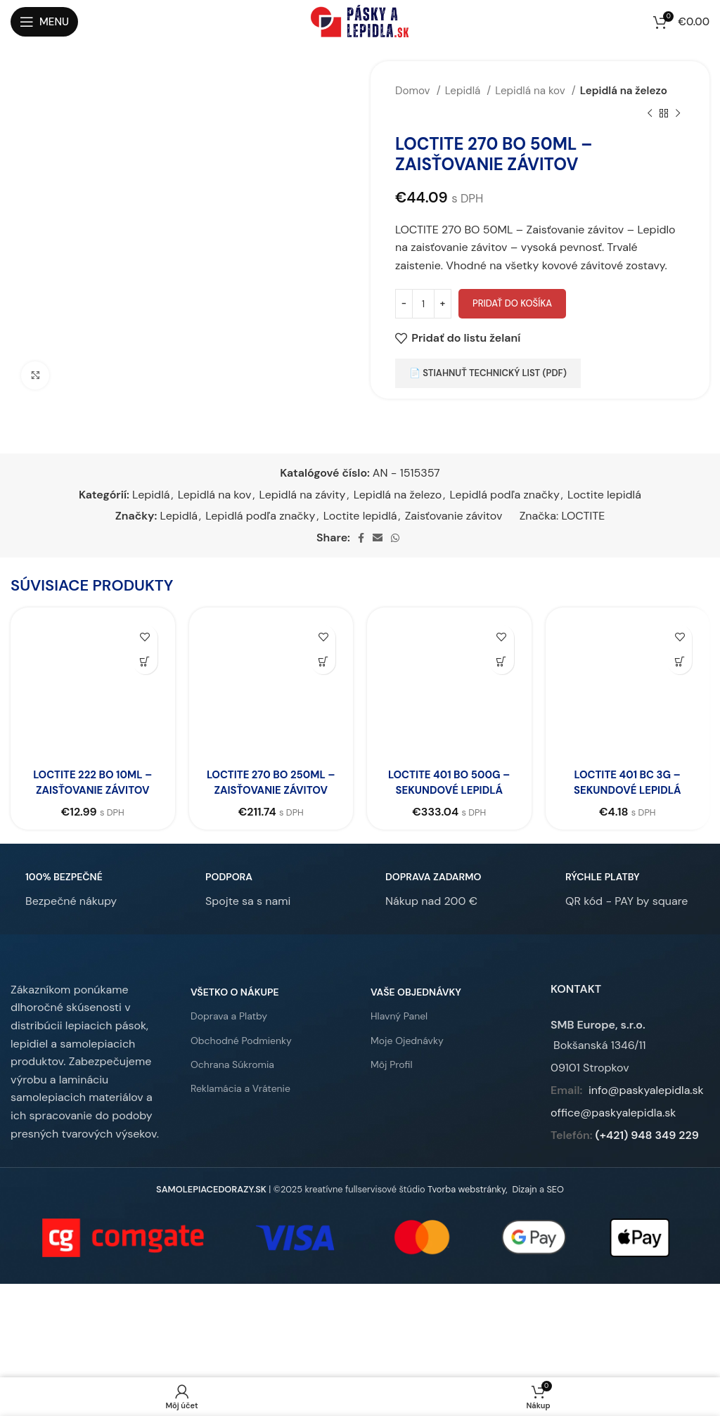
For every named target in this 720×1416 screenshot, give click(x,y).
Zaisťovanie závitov (454, 515)
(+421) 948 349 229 (647, 1150)
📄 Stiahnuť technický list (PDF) (488, 373)
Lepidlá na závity (302, 494)
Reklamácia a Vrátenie (240, 1104)
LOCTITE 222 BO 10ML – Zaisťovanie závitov (93, 782)
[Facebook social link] (361, 538)
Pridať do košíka (512, 303)
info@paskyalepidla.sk (646, 1105)
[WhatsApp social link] (395, 538)
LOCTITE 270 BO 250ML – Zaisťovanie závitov (271, 790)
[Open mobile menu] (44, 22)
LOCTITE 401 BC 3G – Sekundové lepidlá (627, 782)
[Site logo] (360, 20)
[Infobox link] (64, 905)
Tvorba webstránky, (468, 1205)
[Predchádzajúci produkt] (650, 113)
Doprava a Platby (229, 1032)
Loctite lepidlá (604, 494)
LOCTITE (583, 515)
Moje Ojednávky (407, 1056)
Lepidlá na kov (531, 91)
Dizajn (524, 1205)
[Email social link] (377, 538)
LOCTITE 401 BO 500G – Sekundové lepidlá (449, 782)
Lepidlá (464, 91)
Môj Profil (392, 1080)
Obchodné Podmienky (241, 1056)
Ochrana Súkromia (232, 1080)
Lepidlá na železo (623, 91)
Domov (414, 91)
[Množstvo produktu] (423, 303)
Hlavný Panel (399, 1032)
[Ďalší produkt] (678, 113)
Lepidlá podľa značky (505, 494)
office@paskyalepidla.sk (613, 1128)
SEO (555, 1205)
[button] (145, 662)
